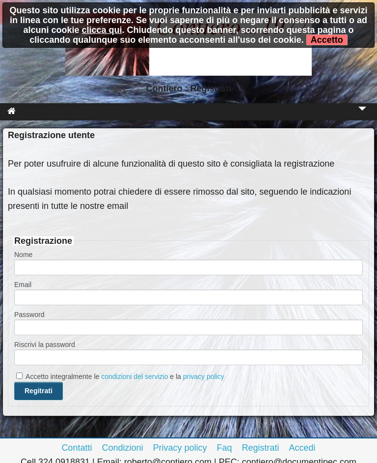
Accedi (302, 448)
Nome (23, 254)
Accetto (327, 40)
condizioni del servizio (134, 376)
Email (22, 284)
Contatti (76, 448)
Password (29, 314)
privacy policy (203, 376)
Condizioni (122, 448)
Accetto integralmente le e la (120, 376)
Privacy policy (180, 448)
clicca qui (101, 30)
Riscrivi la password (44, 344)
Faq (224, 448)
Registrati (260, 448)
